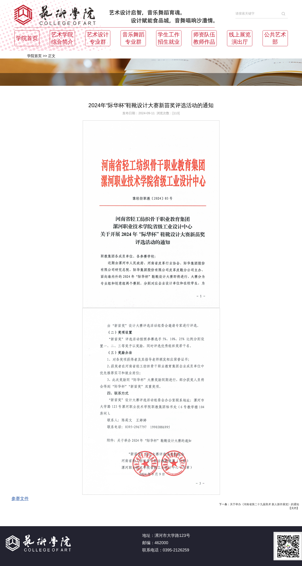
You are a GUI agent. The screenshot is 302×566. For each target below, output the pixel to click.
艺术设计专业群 (98, 38)
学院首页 (27, 38)
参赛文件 (20, 498)
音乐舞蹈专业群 (133, 38)
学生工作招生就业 (169, 38)
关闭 (294, 508)
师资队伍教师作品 (204, 38)
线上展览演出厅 (240, 38)
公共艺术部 (275, 38)
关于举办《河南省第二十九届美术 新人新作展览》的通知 (264, 504)
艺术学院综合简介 (62, 38)
